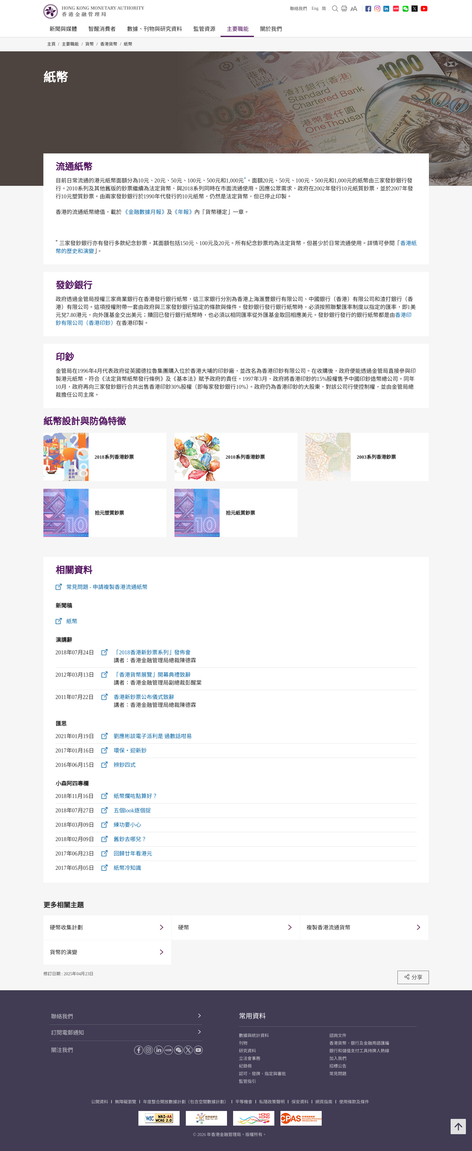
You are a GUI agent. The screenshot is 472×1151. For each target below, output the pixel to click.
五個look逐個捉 (132, 810)
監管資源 (204, 29)
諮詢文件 (337, 1035)
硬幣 (183, 928)
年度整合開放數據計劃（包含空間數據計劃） (186, 1102)
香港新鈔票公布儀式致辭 (144, 697)
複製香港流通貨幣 (328, 928)
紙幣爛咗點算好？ (136, 796)
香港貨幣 (108, 44)
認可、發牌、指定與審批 (262, 1074)
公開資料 (99, 1102)
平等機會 (243, 1102)
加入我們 (337, 1058)
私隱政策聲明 (272, 1102)
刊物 (243, 1043)
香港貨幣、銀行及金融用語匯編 (359, 1043)
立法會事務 (249, 1058)
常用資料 (252, 1016)
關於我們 (271, 29)
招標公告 (337, 1066)
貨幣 (89, 44)
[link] (353, 9)
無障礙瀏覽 (125, 1102)
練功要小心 (127, 825)
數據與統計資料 (254, 1035)
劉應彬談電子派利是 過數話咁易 (153, 736)
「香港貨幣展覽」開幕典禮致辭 (152, 675)
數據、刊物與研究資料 (154, 29)
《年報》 (183, 212)
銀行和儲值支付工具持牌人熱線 (359, 1051)
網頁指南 (323, 1102)
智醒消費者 (102, 29)
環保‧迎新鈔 (130, 751)
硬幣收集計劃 (66, 928)
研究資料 (247, 1051)
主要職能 (238, 29)
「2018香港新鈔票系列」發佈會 (152, 652)
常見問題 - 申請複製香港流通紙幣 (107, 587)
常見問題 (337, 1074)
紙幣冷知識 (127, 868)
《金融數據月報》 (145, 212)
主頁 (51, 44)
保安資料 (300, 1102)
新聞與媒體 (63, 29)
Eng (315, 8)
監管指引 (247, 1081)
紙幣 (128, 44)
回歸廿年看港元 (133, 854)
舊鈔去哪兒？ (130, 839)
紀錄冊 (245, 1066)
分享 (413, 977)
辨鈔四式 (125, 765)
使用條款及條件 (354, 1102)
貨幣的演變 (63, 952)
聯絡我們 (298, 8)
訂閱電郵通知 (67, 1033)
